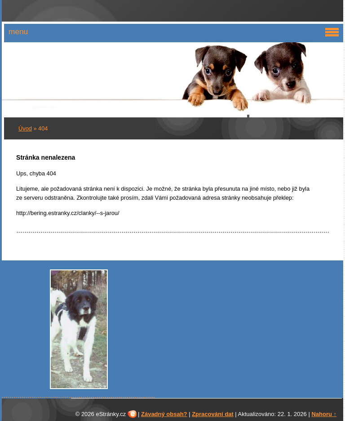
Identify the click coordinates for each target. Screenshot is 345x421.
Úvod (25, 128)
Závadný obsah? (164, 414)
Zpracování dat (212, 414)
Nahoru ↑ (323, 414)
